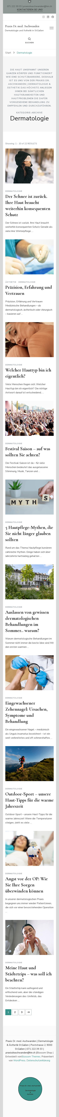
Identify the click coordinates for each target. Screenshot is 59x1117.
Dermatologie (13, 191)
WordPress (19, 1060)
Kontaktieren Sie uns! (30, 9)
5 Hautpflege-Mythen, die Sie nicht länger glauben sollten (29, 533)
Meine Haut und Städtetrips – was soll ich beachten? (28, 974)
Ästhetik (10, 282)
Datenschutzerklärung (38, 1060)
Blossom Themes (30, 1056)
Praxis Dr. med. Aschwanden (22, 26)
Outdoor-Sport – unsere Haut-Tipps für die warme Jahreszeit (29, 800)
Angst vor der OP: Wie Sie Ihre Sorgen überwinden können (26, 885)
